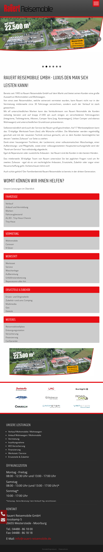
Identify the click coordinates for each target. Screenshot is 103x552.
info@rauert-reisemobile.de (33, 539)
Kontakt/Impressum (49, 549)
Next (98, 39)
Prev (4, 39)
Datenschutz (63, 549)
